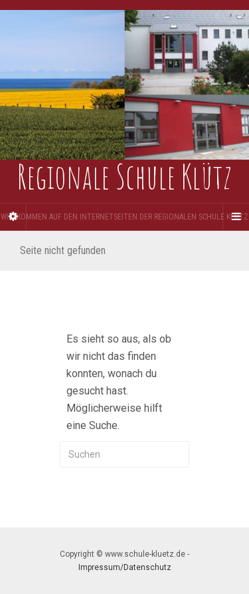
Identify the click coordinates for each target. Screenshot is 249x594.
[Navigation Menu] (235, 217)
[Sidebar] (13, 217)
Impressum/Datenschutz (124, 567)
